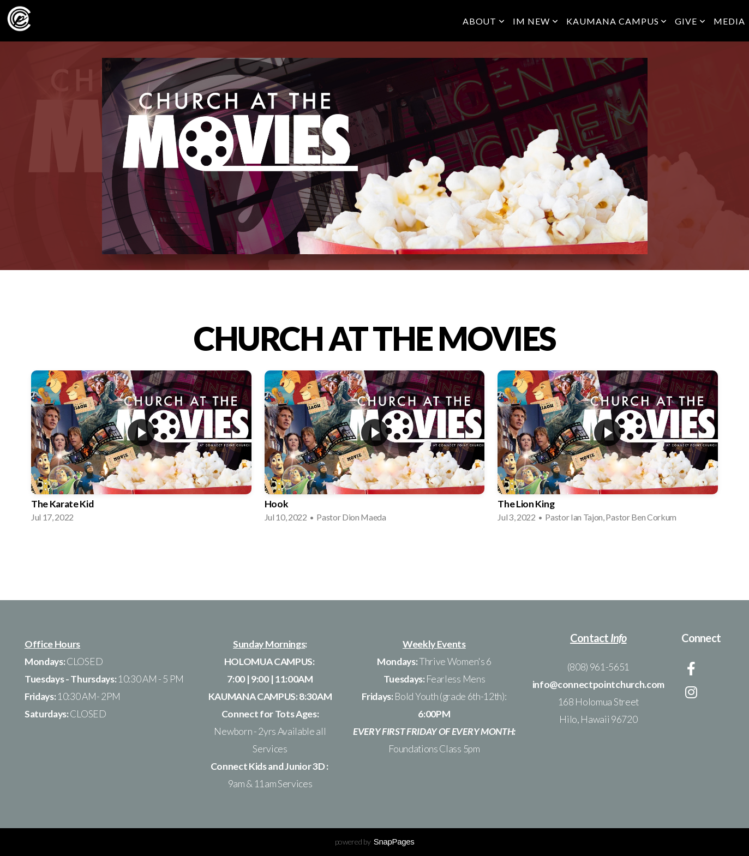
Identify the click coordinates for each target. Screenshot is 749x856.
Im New (536, 21)
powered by (375, 841)
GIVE (690, 21)
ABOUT (484, 21)
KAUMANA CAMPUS (616, 21)
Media (729, 21)
